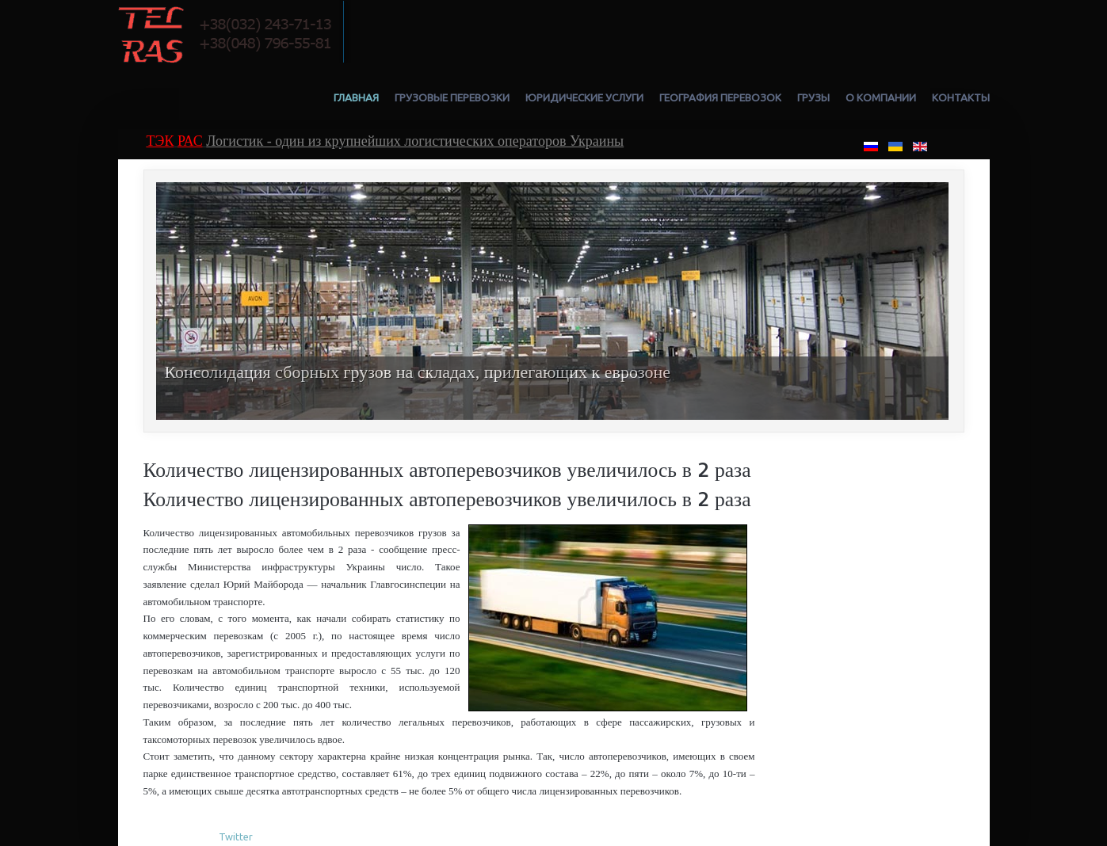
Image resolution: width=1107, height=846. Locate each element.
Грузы (813, 97)
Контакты (961, 97)
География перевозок (720, 97)
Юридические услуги (584, 97)
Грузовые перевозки (452, 97)
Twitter (236, 836)
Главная (356, 97)
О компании (881, 97)
